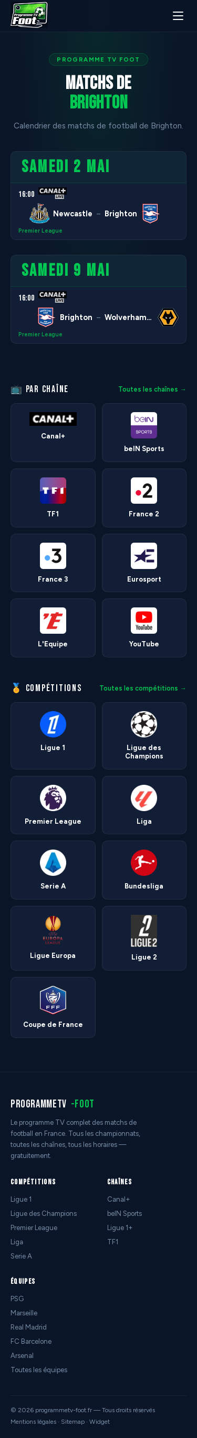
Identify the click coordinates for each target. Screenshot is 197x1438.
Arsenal (22, 1356)
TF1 (112, 1242)
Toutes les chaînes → (152, 389)
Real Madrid (29, 1327)
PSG (17, 1299)
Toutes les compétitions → (142, 688)
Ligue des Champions (44, 1213)
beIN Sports (124, 1213)
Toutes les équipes (39, 1370)
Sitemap (73, 1421)
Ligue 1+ (120, 1228)
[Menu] (178, 15)
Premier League (40, 230)
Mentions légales (33, 1421)
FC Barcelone (31, 1341)
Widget (99, 1421)
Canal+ (118, 1199)
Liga (17, 1242)
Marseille (24, 1313)
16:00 (26, 194)
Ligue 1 (21, 1199)
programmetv (53, 1104)
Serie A (21, 1256)
